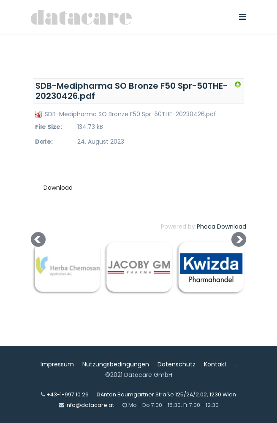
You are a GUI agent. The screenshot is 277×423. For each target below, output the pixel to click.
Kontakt (215, 364)
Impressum (57, 364)
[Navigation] (242, 17)
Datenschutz (177, 364)
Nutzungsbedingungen (115, 364)
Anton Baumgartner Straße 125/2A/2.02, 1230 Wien (168, 394)
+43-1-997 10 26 (67, 394)
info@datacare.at (89, 405)
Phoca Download (221, 226)
